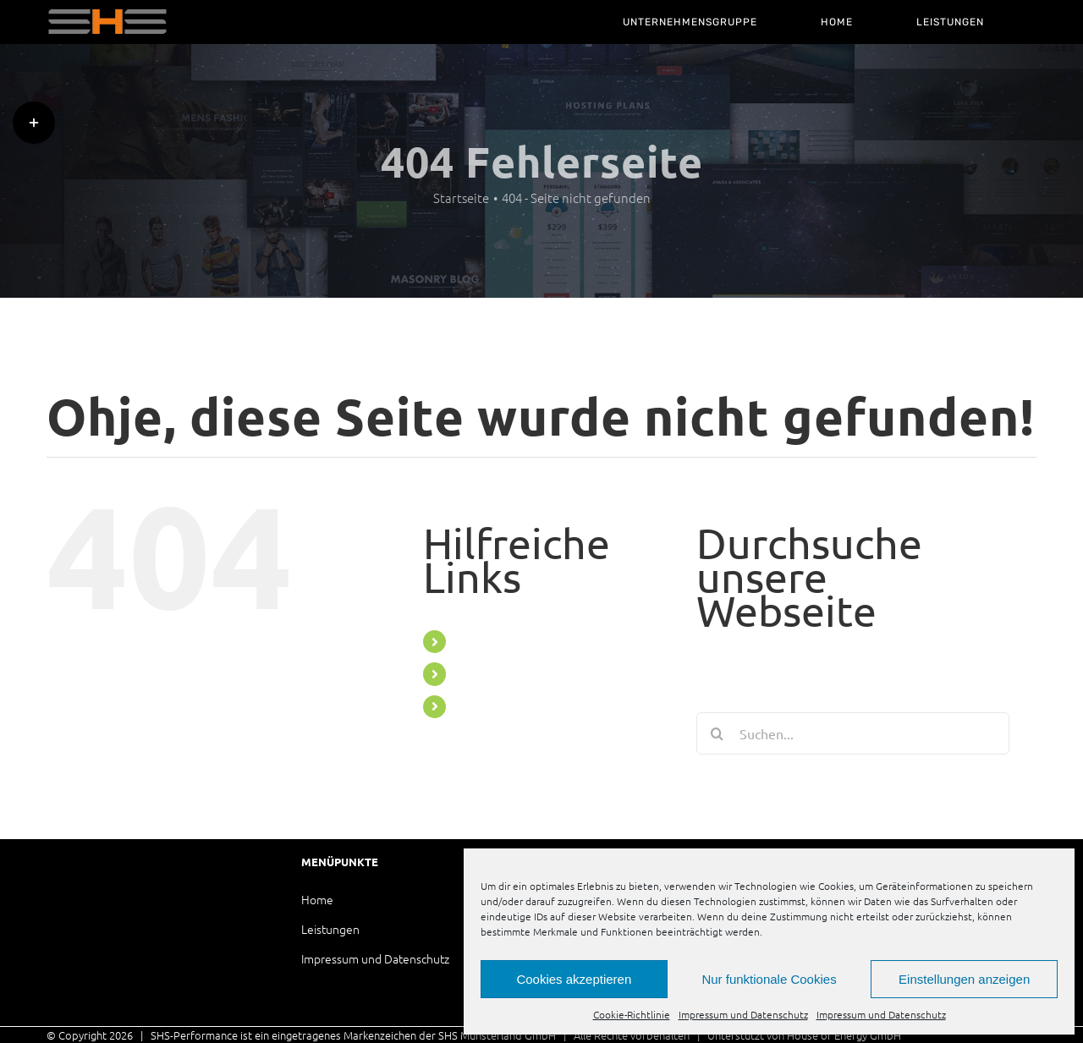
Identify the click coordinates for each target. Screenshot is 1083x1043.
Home (317, 899)
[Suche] (717, 733)
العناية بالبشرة (937, 1035)
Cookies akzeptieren (573, 979)
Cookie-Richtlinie (631, 1014)
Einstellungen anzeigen (964, 979)
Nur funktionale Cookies (768, 979)
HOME (474, 673)
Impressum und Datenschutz (743, 1014)
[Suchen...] (852, 733)
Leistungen (330, 928)
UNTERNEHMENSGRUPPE (532, 641)
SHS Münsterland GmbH (497, 1035)
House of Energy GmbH (844, 1035)
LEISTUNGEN (493, 706)
